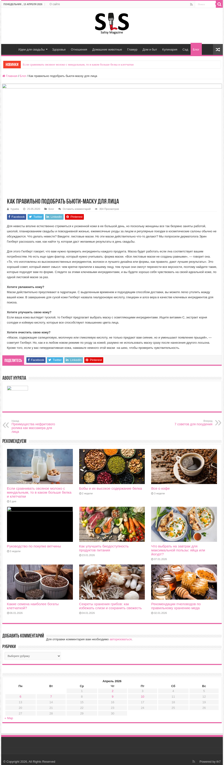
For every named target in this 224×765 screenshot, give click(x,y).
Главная (10, 49)
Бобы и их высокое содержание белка (110, 488)
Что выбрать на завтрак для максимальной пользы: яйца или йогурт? (178, 550)
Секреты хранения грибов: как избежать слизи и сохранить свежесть (110, 606)
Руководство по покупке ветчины (34, 546)
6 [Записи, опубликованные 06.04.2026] (20, 696)
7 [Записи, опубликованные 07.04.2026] (51, 696)
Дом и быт (149, 49)
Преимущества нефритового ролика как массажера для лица (36, 426)
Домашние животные (107, 49)
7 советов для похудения (188, 422)
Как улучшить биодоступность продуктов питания (104, 548)
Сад (185, 49)
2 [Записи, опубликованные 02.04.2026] (112, 691)
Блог (196, 49)
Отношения (79, 49)
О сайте (55, 4)
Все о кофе (160, 488)
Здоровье (59, 49)
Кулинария (170, 49)
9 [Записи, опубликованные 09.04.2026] (112, 696)
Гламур (132, 49)
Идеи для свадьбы (31, 49)
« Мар (9, 718)
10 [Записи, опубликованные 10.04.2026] (142, 696)
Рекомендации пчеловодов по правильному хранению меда (176, 606)
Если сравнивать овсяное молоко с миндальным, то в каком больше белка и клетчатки (78, 64)
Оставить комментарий (77, 209)
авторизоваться (121, 639)
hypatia (15, 209)
